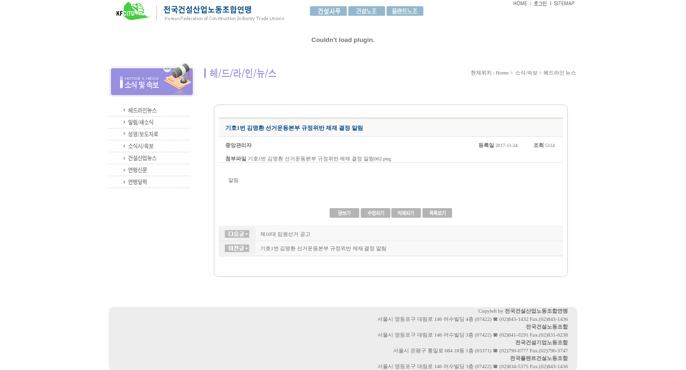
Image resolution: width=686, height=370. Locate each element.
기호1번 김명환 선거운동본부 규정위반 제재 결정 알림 (323, 248)
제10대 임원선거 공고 (285, 234)
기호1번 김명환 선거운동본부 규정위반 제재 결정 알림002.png (319, 158)
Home (502, 72)
